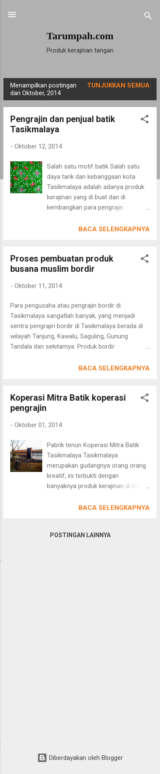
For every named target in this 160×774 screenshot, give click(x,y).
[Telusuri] (148, 17)
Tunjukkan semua (118, 85)
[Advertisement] (80, 650)
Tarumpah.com (80, 35)
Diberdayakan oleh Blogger (80, 758)
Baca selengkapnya (114, 229)
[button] (145, 120)
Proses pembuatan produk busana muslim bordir (61, 263)
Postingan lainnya (80, 535)
